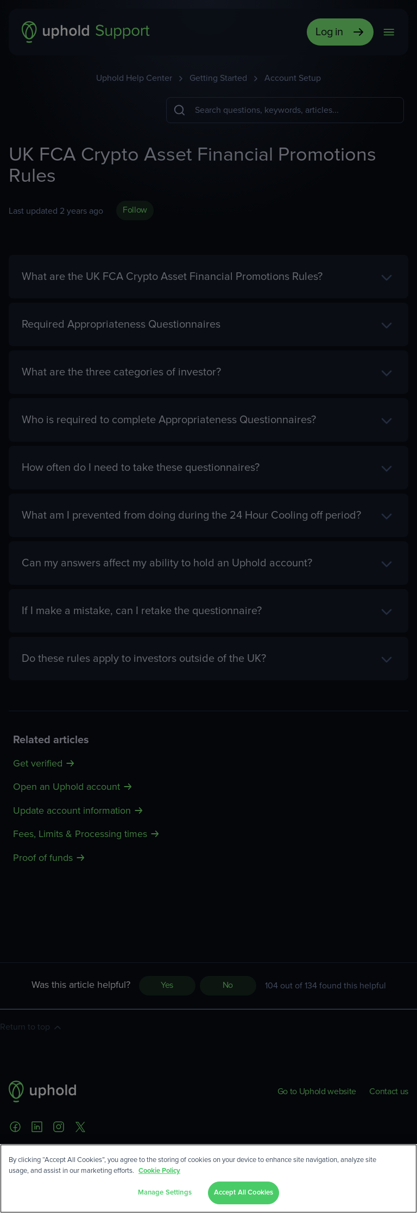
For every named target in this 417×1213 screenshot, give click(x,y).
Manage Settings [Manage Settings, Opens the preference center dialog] (165, 1192)
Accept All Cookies (243, 1192)
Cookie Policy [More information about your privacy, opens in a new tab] (159, 1170)
